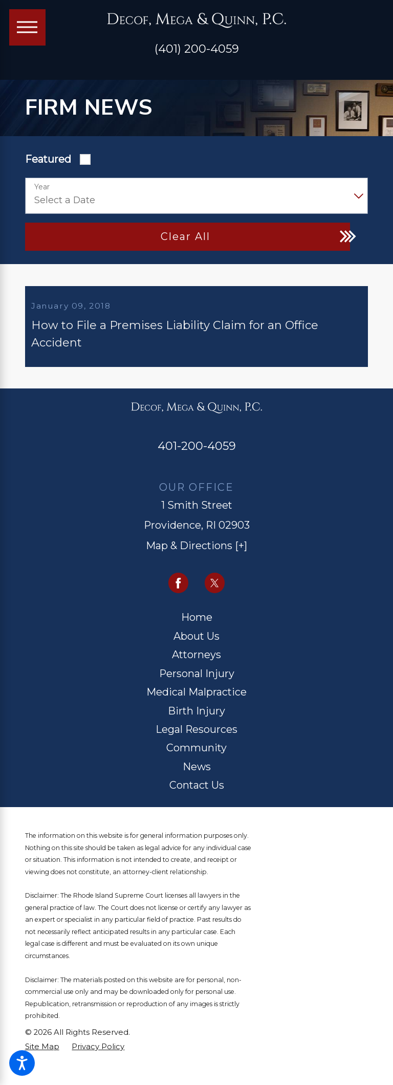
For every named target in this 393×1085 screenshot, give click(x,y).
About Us (196, 644)
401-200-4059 (197, 454)
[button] (22, 1063)
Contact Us (196, 793)
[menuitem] (196, 626)
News (197, 775)
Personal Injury (196, 682)
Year (42, 187)
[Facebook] (178, 591)
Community (196, 756)
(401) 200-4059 (197, 48)
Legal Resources (196, 737)
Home (196, 625)
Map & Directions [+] (196, 554)
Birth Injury (196, 719)
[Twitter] (215, 591)
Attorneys (196, 663)
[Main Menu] (27, 27)
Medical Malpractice (196, 700)
